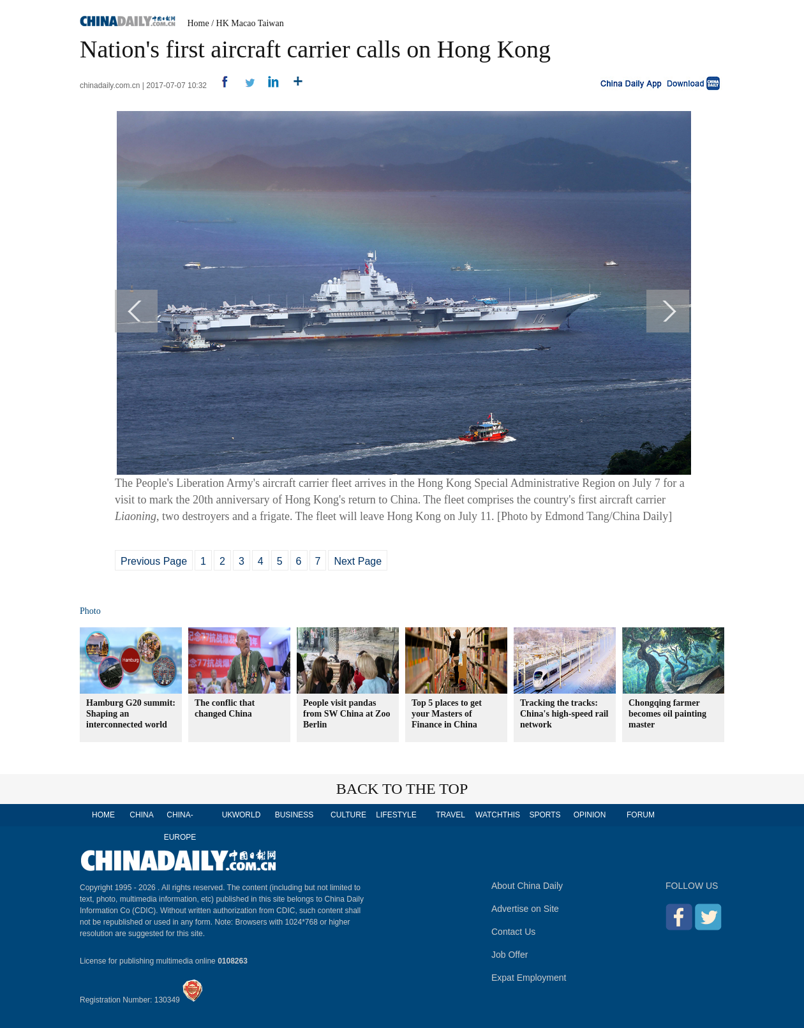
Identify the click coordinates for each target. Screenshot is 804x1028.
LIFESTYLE (396, 814)
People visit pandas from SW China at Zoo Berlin (346, 713)
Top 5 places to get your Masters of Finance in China (447, 713)
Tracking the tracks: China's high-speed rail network (564, 713)
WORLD (246, 814)
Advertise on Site (525, 909)
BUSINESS (294, 814)
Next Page (358, 561)
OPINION (590, 814)
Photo (90, 611)
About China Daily (527, 886)
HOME (103, 814)
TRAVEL (450, 814)
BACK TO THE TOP (402, 788)
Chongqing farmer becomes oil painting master (667, 713)
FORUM (641, 814)
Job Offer (509, 955)
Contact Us (513, 932)
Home (198, 23)
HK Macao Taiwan (250, 23)
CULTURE (348, 814)
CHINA (141, 814)
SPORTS (544, 814)
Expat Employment (529, 977)
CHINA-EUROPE (180, 826)
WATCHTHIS (497, 814)
